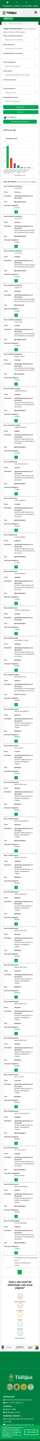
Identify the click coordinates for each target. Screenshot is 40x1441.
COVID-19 (13, 117)
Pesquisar (21, 107)
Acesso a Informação (15, 24)
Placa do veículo (9, 80)
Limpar (21, 112)
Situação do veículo (10, 97)
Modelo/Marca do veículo (13, 53)
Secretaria (7, 71)
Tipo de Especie (9, 88)
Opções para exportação (19, 121)
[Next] (29, 1272)
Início (5, 24)
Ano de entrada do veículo (13, 36)
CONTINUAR (31, 1432)
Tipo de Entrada (9, 62)
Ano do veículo (9, 44)
